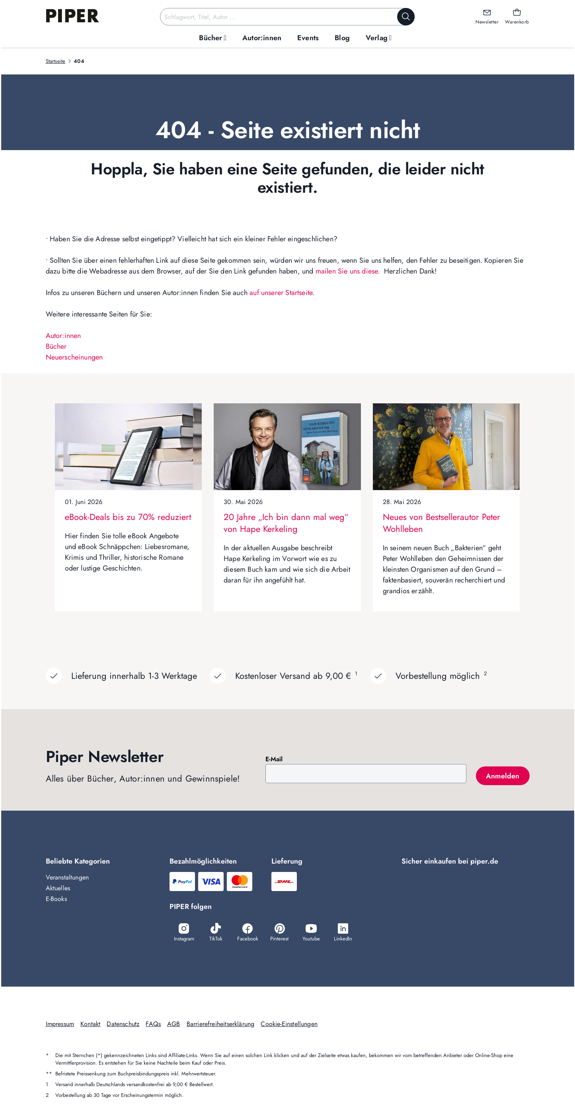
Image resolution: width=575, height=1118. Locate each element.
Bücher (56, 346)
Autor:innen (63, 335)
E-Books (56, 898)
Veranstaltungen (67, 877)
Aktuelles (58, 888)
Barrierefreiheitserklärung (221, 1023)
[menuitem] (212, 38)
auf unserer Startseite (280, 292)
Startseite (56, 61)
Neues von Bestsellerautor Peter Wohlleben (441, 522)
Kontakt (90, 1023)
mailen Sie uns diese (347, 271)
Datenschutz (123, 1023)
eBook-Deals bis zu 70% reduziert (128, 516)
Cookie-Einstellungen (289, 1023)
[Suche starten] (406, 16)
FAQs (153, 1023)
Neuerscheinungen (74, 357)
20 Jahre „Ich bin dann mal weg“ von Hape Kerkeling (286, 522)
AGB (173, 1023)
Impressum (60, 1023)
